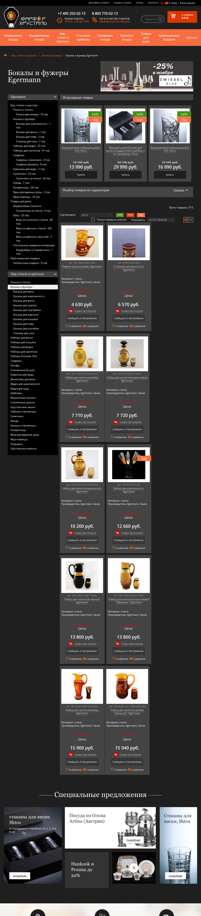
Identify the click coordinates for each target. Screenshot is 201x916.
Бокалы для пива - (30, 136)
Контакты (153, 2)
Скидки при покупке (84, 310)
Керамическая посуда (39, 37)
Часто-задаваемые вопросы (109, 861)
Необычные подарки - (30, 263)
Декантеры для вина (23, 379)
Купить (81, 174)
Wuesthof (60, 896)
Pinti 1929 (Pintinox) (65, 876)
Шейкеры (16, 393)
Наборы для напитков (24, 351)
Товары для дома (146, 37)
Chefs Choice (61, 864)
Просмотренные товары (107, 891)
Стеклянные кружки (23, 402)
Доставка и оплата (99, 2)
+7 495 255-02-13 (154, 866)
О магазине (101, 855)
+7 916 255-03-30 (154, 870)
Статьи (139, 2)
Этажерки (16, 444)
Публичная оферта (105, 883)
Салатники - (24, 173)
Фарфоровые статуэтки (27, 206)
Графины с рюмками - (33, 160)
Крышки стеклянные (23, 425)
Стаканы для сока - (31, 141)
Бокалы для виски (24, 300)
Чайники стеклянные (23, 411)
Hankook (59, 870)
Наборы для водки (22, 347)
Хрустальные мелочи (23, 448)
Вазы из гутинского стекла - (34, 221)
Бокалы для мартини (25, 314)
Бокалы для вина (23, 291)
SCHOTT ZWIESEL (63, 887)
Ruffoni (58, 885)
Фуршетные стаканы (23, 397)
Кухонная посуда (126, 37)
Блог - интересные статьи (108, 858)
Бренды (192, 37)
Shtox (58, 890)
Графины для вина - (31, 164)
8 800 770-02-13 (153, 857)
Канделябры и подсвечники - (34, 252)
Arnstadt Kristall (63, 858)
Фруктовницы (19, 439)
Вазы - (21, 215)
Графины (18, 155)
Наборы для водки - (29, 146)
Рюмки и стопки (23, 109)
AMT (57, 855)
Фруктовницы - (26, 197)
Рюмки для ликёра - (32, 114)
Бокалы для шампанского (29, 296)
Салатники (17, 416)
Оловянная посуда (105, 37)
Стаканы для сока (23, 333)
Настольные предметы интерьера (34, 245)
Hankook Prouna (63, 873)
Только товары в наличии (109, 219)
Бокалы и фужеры (51, 55)
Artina (58, 861)
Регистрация (187, 3)
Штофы (15, 365)
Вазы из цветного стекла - (34, 230)
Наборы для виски (22, 337)
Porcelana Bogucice (64, 879)
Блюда (14, 421)
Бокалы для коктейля (26, 328)
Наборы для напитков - (31, 150)
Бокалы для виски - (31, 132)
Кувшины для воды (22, 374)
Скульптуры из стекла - (33, 210)
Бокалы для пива (23, 324)
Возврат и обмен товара (108, 880)
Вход (174, 3)
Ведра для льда (20, 388)
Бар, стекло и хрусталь (62, 37)
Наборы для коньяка (23, 342)
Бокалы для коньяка (25, 319)
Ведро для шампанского (25, 384)
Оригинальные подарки (169, 37)
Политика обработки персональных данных (107, 887)
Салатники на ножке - (33, 178)
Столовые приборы (83, 37)
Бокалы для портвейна (27, 310)
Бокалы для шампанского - (33, 125)
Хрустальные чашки (23, 407)
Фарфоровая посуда (13, 37)
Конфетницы (18, 430)
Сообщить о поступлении (81, 318)
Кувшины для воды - (29, 169)
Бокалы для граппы (25, 305)
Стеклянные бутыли (23, 370)
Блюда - (21, 183)
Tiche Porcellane (63, 893)
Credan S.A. (60, 867)
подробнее (19, 764)
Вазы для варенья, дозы (25, 434)
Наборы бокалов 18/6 (24, 356)
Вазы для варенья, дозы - (31, 192)
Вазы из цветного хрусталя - (34, 238)
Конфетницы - (26, 187)
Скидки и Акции (122, 2)
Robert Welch (61, 882)
